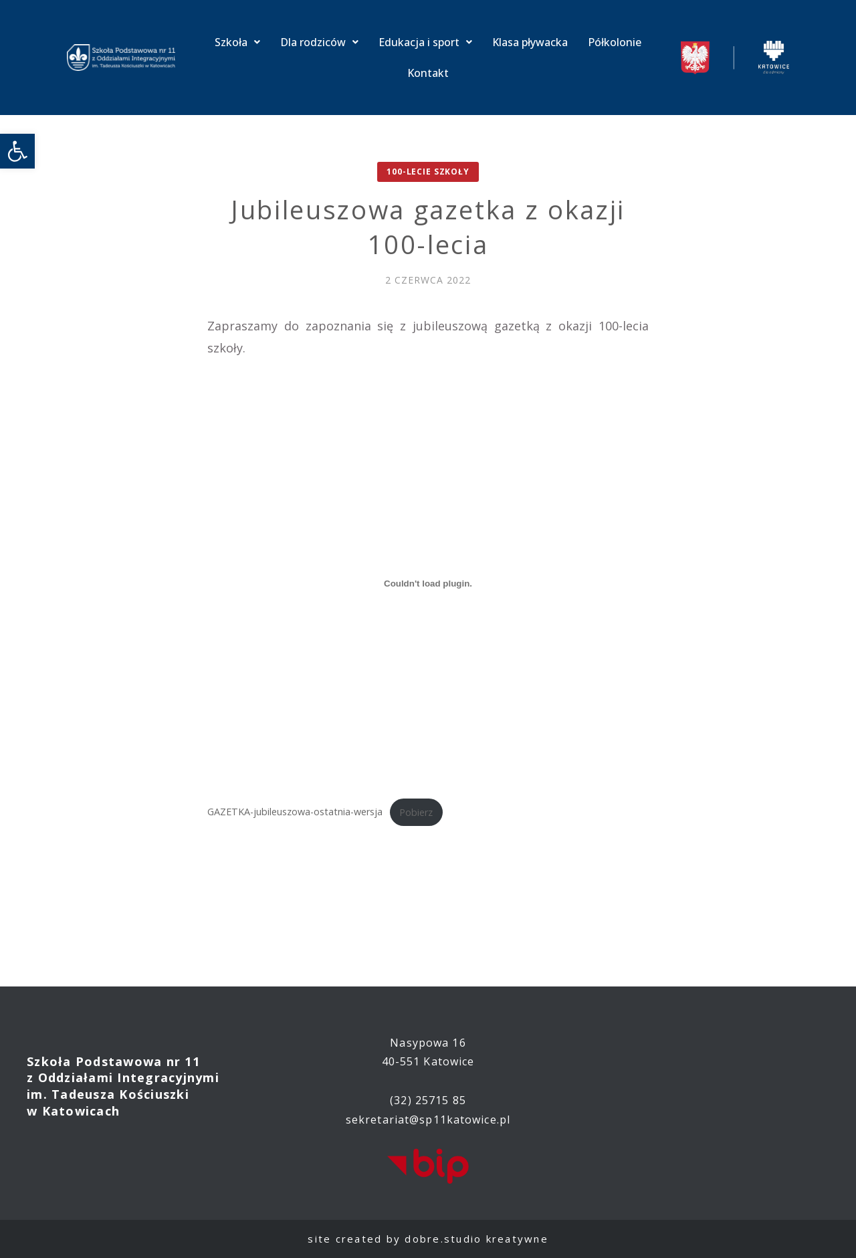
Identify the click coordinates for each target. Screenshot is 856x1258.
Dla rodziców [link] (319, 42)
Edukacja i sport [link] (425, 42)
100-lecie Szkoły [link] (428, 171)
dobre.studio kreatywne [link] (476, 1238)
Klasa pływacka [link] (530, 42)
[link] (17, 151)
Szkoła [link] (237, 42)
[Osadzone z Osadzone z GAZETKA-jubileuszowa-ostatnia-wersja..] (428, 583)
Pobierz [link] (416, 812)
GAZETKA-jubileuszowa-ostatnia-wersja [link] (295, 812)
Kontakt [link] (428, 73)
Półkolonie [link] (614, 42)
